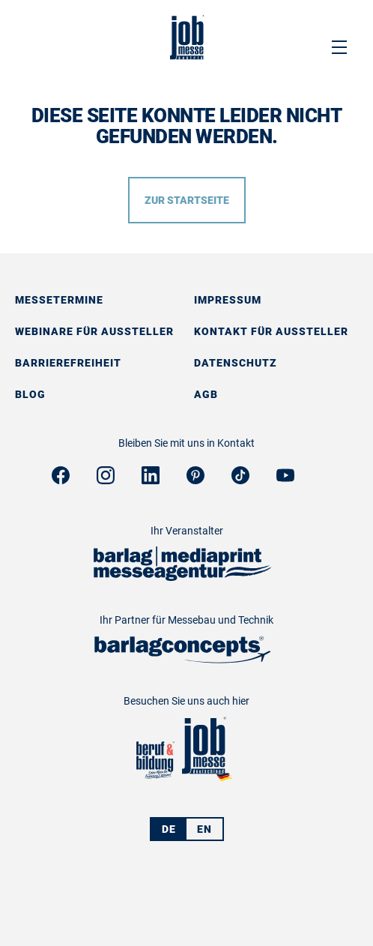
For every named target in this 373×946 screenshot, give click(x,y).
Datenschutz (235, 363)
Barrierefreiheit (68, 363)
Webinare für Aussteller (94, 331)
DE (169, 829)
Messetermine (59, 300)
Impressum (227, 300)
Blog (30, 394)
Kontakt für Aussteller (271, 331)
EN (204, 829)
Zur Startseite (187, 200)
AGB (206, 394)
